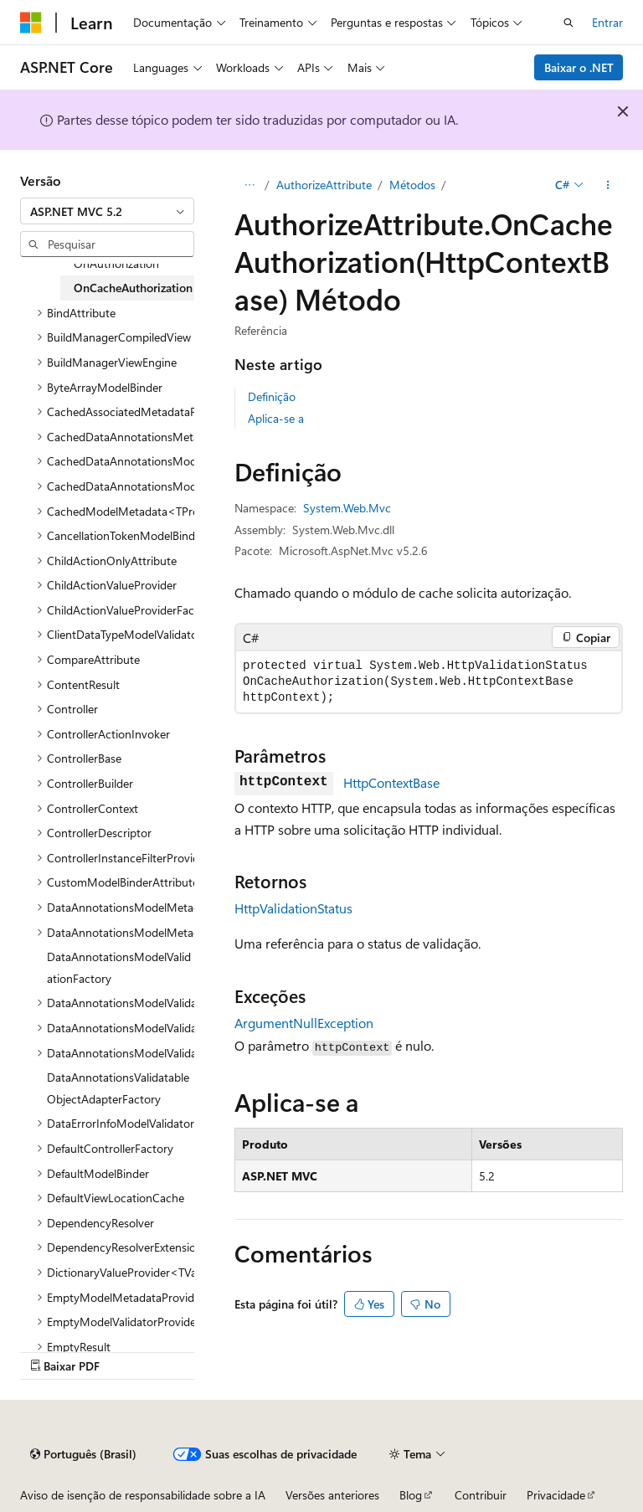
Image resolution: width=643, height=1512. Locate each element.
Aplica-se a (276, 418)
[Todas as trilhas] (249, 185)
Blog (410, 1495)
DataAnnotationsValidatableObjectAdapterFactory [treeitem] (118, 1088)
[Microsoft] (31, 22)
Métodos (412, 185)
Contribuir (481, 1495)
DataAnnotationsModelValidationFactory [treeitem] (119, 967)
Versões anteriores (332, 1495)
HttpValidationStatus (293, 908)
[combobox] (107, 211)
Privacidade (556, 1495)
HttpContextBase (391, 782)
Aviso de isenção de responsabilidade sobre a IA (142, 1495)
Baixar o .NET (579, 67)
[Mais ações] (608, 185)
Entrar (607, 22)
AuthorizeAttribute (324, 185)
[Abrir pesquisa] (568, 23)
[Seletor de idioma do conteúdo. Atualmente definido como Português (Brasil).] (83, 1454)
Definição (272, 396)
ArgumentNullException (303, 1022)
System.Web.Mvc (347, 508)
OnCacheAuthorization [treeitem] (133, 288)
